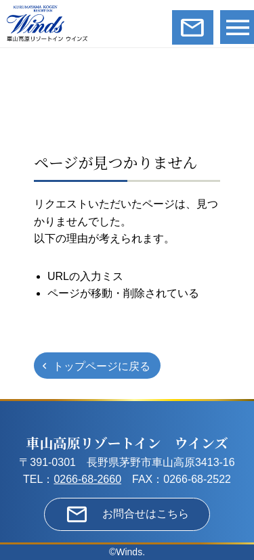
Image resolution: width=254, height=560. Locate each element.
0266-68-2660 (87, 479)
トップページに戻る (101, 366)
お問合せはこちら (145, 513)
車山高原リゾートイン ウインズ (127, 442)
